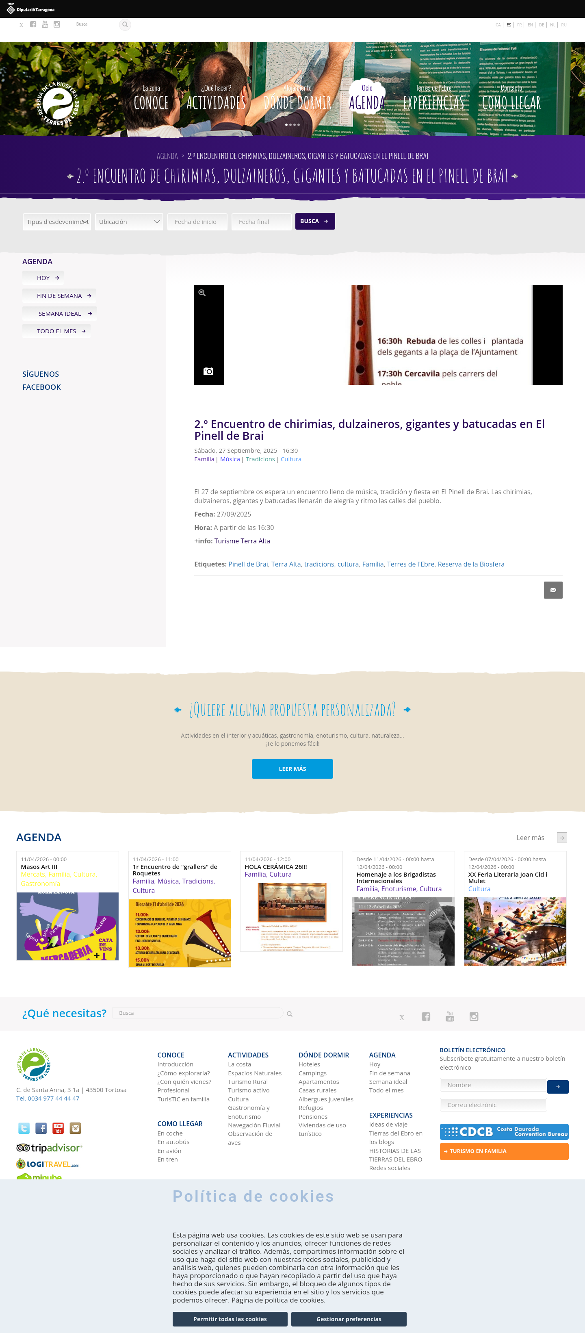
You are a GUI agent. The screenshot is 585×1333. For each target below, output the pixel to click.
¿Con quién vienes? (185, 1052)
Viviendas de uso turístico (322, 1099)
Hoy (43, 254)
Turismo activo (249, 1060)
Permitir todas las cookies (229, 1319)
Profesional (174, 1060)
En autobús (174, 1106)
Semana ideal (60, 289)
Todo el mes (56, 307)
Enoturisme (398, 864)
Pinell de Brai (248, 539)
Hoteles (309, 1034)
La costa (239, 1034)
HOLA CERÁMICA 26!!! (276, 842)
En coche (170, 1098)
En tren (168, 1124)
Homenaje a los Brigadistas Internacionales (396, 853)
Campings (313, 1043)
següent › (562, 813)
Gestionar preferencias (348, 1319)
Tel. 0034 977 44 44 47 (47, 1074)
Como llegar (511, 71)
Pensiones (313, 1086)
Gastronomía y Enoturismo (249, 1082)
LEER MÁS (292, 745)
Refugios (311, 1078)
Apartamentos (319, 1052)
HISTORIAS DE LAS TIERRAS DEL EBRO (395, 1119)
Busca (309, 197)
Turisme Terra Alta (242, 516)
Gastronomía (40, 859)
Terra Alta (286, 539)
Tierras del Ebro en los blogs (396, 1102)
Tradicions (198, 857)
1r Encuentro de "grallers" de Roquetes (175, 846)
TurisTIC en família (184, 1069)
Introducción (176, 1034)
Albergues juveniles (326, 1069)
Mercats (33, 850)
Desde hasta (395, 839)
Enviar (558, 1080)
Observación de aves (250, 1108)
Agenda (367, 71)
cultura (348, 539)
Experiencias (434, 71)
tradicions (319, 539)
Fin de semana (59, 271)
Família (373, 539)
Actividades (216, 71)
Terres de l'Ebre (410, 539)
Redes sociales (389, 1132)
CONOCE (151, 71)
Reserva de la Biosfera (471, 539)
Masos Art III (39, 842)
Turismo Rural (248, 1052)
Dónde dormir (298, 71)
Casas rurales (317, 1060)
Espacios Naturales (255, 1043)
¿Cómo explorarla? (184, 1043)
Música (168, 857)
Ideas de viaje (388, 1089)
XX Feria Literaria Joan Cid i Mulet (508, 853)
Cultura (85, 850)
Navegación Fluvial (254, 1095)
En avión (170, 1115)
